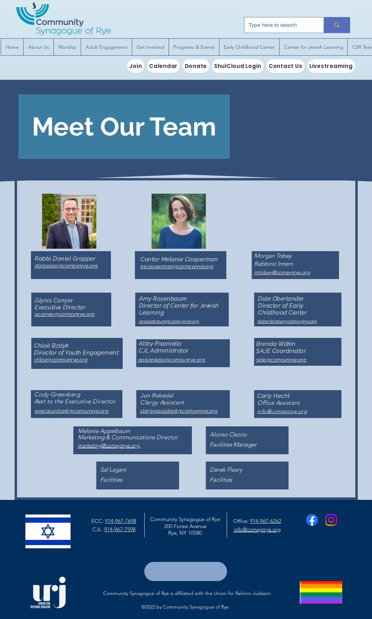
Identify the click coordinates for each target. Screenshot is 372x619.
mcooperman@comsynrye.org (177, 266)
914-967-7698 (120, 521)
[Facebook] (312, 520)
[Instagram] (331, 520)
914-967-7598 (120, 529)
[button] (38, 47)
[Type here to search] (279, 25)
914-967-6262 (265, 521)
